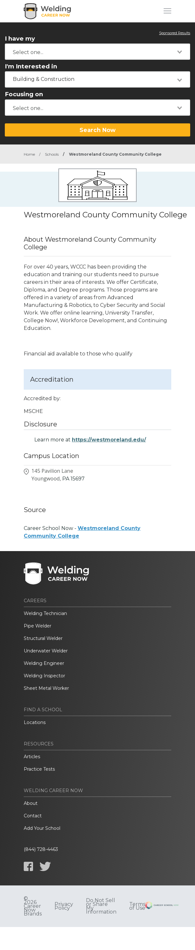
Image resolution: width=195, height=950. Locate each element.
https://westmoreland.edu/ (109, 440)
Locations (35, 722)
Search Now (97, 130)
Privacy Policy (64, 906)
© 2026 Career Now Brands (33, 906)
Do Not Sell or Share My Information (101, 906)
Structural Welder (43, 638)
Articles (32, 756)
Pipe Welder (37, 626)
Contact (33, 816)
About (31, 803)
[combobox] (97, 51)
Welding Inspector (44, 676)
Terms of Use (137, 906)
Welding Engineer (44, 663)
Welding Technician (45, 613)
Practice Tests (39, 769)
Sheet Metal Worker (46, 688)
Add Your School (42, 828)
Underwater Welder (46, 651)
